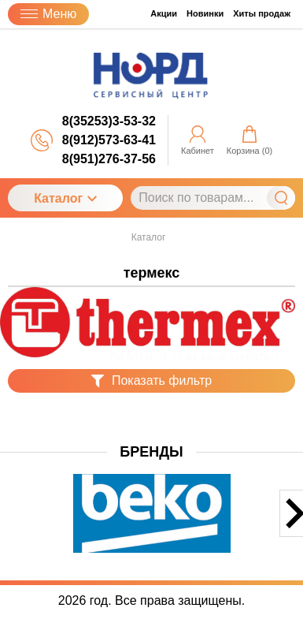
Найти (281, 198)
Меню (48, 14)
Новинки (205, 13)
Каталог (65, 198)
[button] (10, 527)
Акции (163, 13)
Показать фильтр (151, 380)
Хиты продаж (261, 13)
